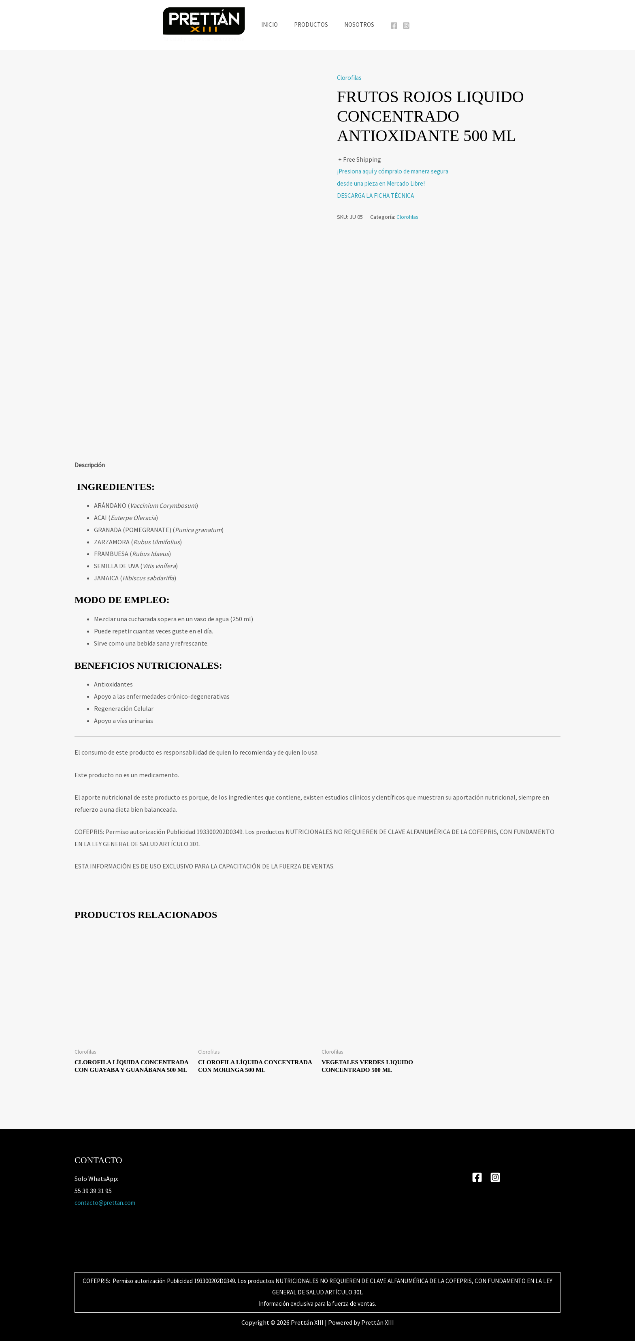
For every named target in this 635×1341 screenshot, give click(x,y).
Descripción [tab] (91, 466)
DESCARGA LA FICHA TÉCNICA (378, 195)
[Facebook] (388, 25)
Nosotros (355, 24)
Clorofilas (350, 77)
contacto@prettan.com (108, 1202)
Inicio (273, 24)
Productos (311, 24)
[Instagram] (400, 25)
